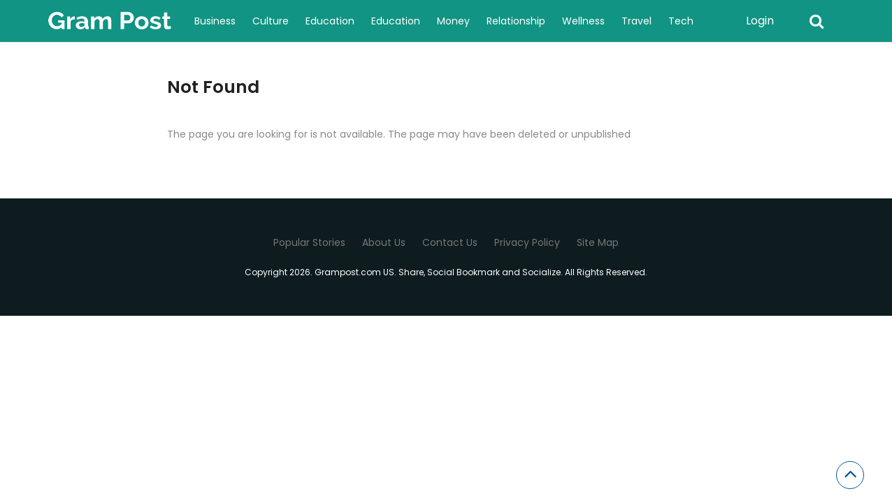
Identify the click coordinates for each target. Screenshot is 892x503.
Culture (270, 21)
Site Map (598, 242)
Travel (636, 21)
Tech (680, 21)
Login (760, 21)
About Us (383, 242)
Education (329, 21)
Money (453, 21)
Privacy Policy (527, 242)
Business (215, 21)
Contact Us (449, 242)
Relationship (516, 21)
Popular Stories (309, 242)
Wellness (583, 21)
